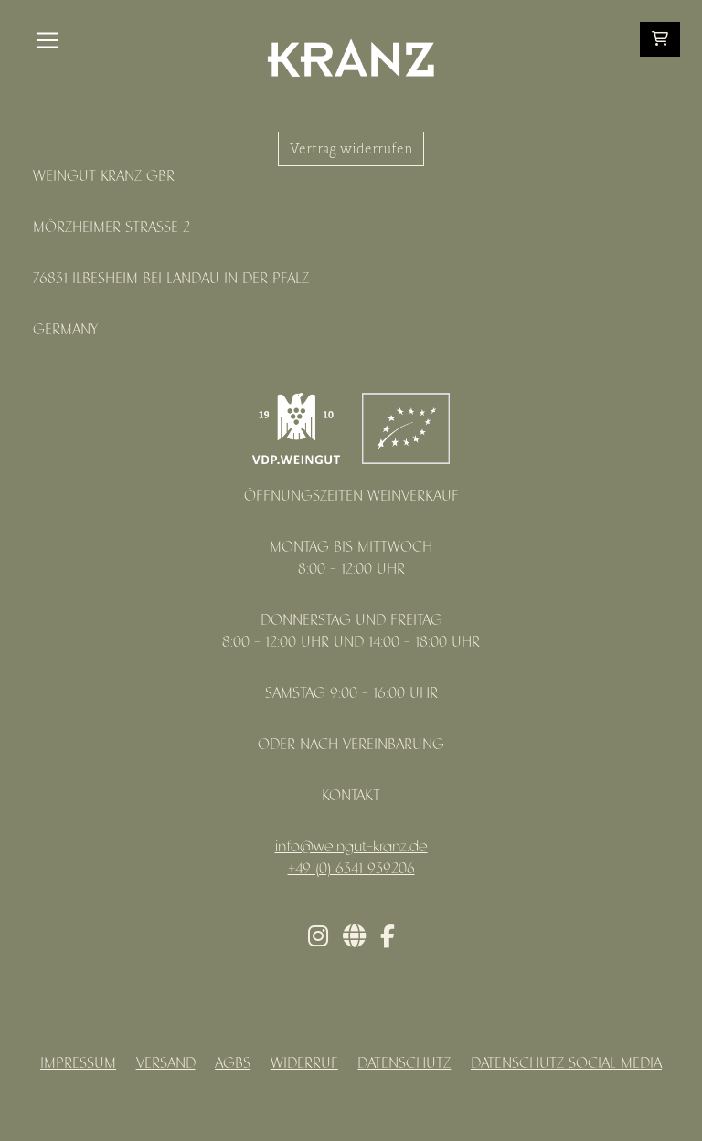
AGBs (232, 1064)
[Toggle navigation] (47, 40)
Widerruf (304, 1064)
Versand (166, 1064)
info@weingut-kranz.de (351, 847)
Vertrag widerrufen (351, 149)
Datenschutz (404, 1064)
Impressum (78, 1064)
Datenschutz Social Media (566, 1064)
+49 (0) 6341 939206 (351, 869)
